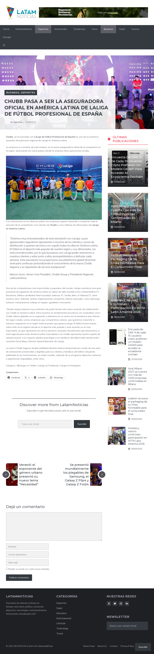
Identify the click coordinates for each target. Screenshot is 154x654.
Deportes (43, 29)
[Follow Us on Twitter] (115, 603)
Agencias (17, 122)
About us (102, 646)
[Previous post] (5, 474)
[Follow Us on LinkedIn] (127, 603)
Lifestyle (60, 623)
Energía (7, 37)
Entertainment (63, 618)
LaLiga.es (10, 365)
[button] (4, 45)
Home (6, 29)
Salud (122, 29)
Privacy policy (127, 646)
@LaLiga (21, 365)
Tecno (94, 29)
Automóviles (60, 29)
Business (108, 29)
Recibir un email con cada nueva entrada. (29, 569)
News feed (89, 646)
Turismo (135, 29)
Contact (114, 646)
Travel (59, 633)
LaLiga (41, 365)
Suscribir (81, 423)
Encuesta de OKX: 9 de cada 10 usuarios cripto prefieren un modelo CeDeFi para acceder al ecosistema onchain (137, 342)
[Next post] (102, 474)
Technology (62, 628)
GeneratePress (45, 646)
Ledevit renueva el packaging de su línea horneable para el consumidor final (138, 406)
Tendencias (79, 29)
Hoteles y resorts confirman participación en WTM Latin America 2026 (137, 436)
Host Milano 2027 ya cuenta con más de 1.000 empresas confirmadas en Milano (126, 214)
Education (61, 613)
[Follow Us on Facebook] (109, 603)
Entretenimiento (23, 29)
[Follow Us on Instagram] (121, 603)
